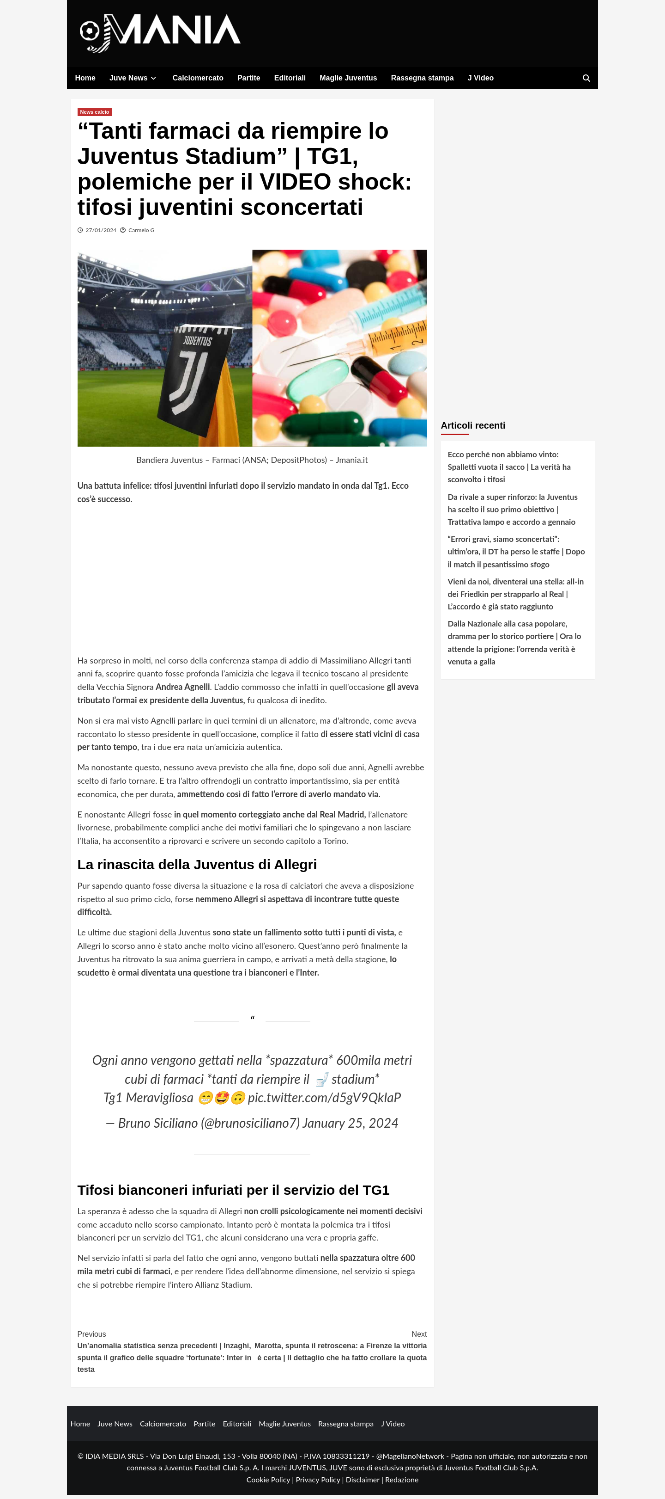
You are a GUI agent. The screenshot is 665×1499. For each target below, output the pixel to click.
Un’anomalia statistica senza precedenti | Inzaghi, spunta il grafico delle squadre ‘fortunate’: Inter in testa (165, 1355)
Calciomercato (198, 78)
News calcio (94, 116)
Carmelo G (141, 234)
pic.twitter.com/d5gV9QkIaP (324, 1101)
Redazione (401, 1483)
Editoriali (290, 78)
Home (85, 78)
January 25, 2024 (350, 1127)
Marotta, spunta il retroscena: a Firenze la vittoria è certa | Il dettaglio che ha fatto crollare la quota (339, 1349)
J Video (481, 78)
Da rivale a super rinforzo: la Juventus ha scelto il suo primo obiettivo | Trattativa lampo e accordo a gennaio (513, 513)
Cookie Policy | (271, 1483)
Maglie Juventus (348, 78)
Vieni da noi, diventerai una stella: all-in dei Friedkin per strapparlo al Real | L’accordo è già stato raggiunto (516, 598)
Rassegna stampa (422, 78)
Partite (248, 78)
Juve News (134, 78)
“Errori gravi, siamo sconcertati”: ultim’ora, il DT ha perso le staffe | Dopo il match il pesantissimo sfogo (516, 555)
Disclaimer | (365, 1483)
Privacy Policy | (320, 1483)
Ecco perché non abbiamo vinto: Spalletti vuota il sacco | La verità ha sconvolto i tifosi (509, 471)
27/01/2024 (101, 234)
